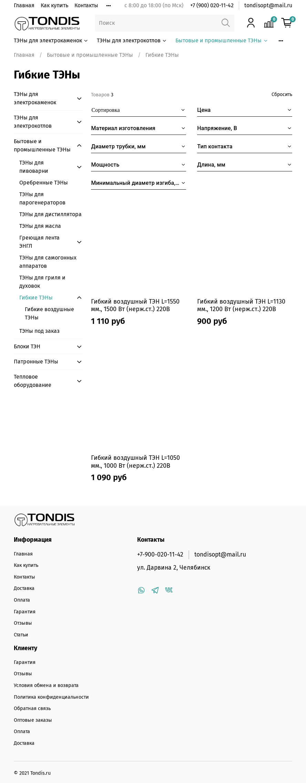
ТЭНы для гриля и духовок (42, 281)
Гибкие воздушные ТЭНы (49, 313)
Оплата (22, 600)
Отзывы (23, 623)
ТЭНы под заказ (39, 331)
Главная (24, 5)
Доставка (24, 588)
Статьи (21, 635)
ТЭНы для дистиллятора (50, 214)
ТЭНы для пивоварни (33, 166)
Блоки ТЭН (27, 346)
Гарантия (24, 612)
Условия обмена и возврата (46, 685)
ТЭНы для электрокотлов (132, 40)
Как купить (54, 5)
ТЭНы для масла (40, 226)
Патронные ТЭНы (36, 361)
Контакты (86, 5)
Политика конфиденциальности (51, 697)
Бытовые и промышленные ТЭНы (221, 40)
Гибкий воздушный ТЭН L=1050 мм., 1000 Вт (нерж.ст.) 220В (135, 461)
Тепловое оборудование (32, 380)
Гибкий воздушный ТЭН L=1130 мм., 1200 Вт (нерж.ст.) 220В (241, 305)
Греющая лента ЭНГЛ (39, 241)
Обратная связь (32, 708)
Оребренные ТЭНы (43, 182)
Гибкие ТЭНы (36, 297)
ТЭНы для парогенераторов (42, 198)
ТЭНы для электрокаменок (51, 40)
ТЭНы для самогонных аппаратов (47, 261)
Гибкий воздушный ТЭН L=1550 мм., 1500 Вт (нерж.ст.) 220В (135, 305)
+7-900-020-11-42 (160, 554)
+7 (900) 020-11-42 (212, 5)
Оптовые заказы (33, 720)
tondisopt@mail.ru (268, 5)
